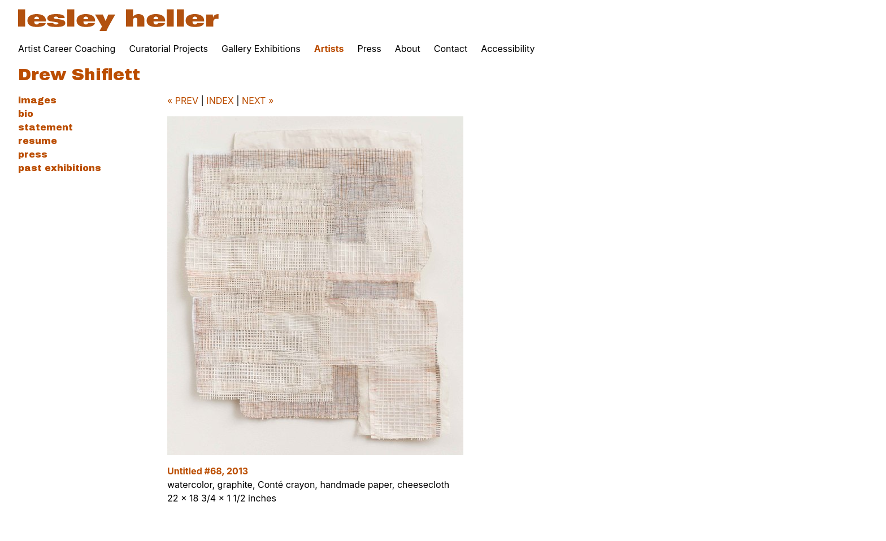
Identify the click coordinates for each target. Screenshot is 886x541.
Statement (45, 127)
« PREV (182, 100)
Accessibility (508, 48)
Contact (450, 48)
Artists (329, 48)
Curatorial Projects (168, 48)
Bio (25, 114)
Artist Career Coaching (66, 48)
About (407, 48)
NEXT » (257, 100)
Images (37, 100)
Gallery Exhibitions (261, 48)
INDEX (219, 100)
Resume (37, 141)
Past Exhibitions (59, 168)
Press (369, 48)
